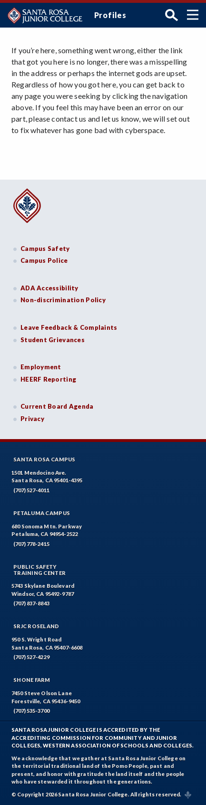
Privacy (32, 418)
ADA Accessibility (49, 288)
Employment (40, 367)
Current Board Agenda (57, 406)
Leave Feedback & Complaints (68, 327)
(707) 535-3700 (31, 711)
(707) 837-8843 (31, 603)
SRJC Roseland (36, 626)
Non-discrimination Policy (63, 300)
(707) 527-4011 (31, 490)
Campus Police (44, 260)
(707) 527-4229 (31, 657)
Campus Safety (45, 248)
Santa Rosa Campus (44, 459)
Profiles (110, 14)
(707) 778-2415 (31, 544)
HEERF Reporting (48, 379)
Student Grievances (52, 340)
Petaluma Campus (41, 513)
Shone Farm (31, 680)
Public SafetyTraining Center (39, 570)
